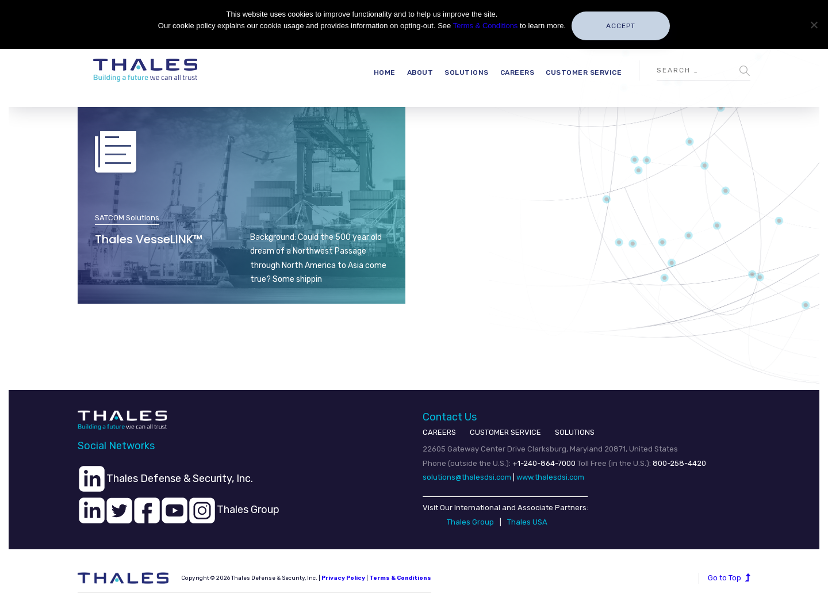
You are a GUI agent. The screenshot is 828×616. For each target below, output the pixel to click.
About (420, 72)
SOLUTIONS (575, 432)
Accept (620, 26)
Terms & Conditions (400, 578)
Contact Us (450, 417)
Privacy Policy (343, 578)
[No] (813, 24)
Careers (517, 72)
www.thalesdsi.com (550, 477)
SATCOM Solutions (127, 217)
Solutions (466, 72)
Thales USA (527, 522)
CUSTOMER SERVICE (505, 432)
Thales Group (470, 522)
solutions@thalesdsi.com (467, 477)
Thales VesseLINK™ (148, 239)
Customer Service (584, 72)
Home (385, 72)
